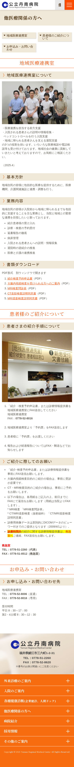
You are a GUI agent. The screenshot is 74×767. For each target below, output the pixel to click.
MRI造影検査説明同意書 (22, 298)
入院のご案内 (14, 690)
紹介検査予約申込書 (19, 278)
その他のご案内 (15, 741)
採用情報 (10, 731)
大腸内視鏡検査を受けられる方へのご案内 (33, 283)
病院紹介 (10, 720)
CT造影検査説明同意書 (21, 293)
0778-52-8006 (18, 594)
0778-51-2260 (18, 549)
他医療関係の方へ (17, 710)
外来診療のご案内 (17, 680)
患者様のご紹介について (55, 37)
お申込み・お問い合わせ (20, 48)
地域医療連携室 (17, 35)
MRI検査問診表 (16, 288)
